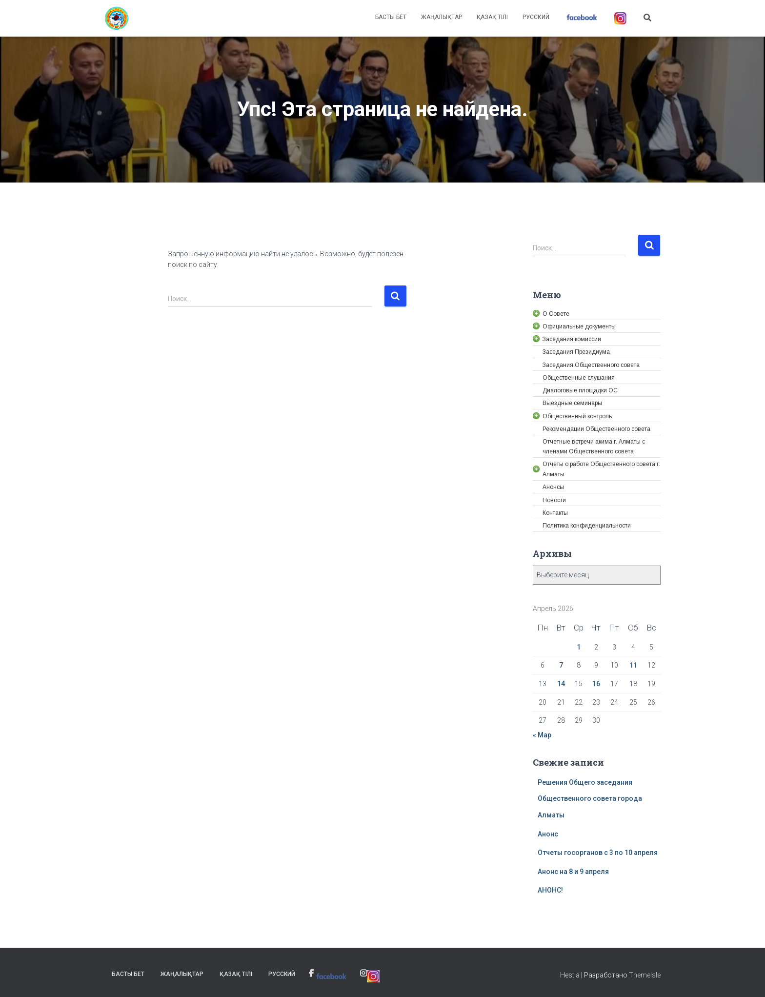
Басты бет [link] (390, 17)
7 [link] (561, 665)
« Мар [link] (542, 735)
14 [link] (561, 684)
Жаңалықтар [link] (441, 17)
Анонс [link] (548, 834)
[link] (116, 18)
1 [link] (579, 647)
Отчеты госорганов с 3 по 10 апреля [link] (598, 852)
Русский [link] (536, 17)
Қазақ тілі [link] (492, 17)
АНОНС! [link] (550, 890)
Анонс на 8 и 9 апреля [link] (573, 871)
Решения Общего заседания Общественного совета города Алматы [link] (590, 798)
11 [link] (633, 665)
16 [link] (596, 684)
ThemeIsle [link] (645, 975)
